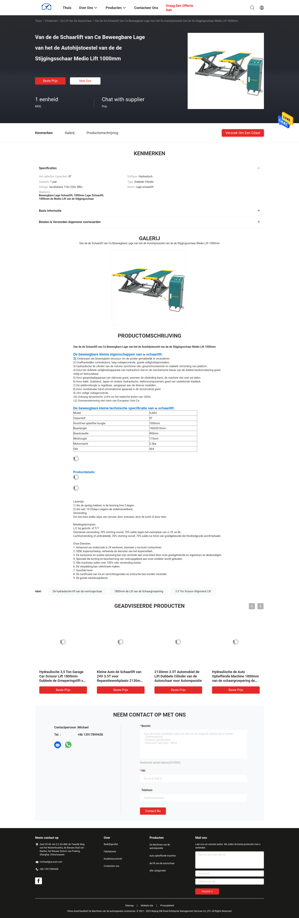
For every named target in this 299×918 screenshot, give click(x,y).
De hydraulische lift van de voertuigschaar (77, 591)
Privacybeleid (167, 905)
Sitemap (129, 905)
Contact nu (153, 811)
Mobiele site (147, 905)
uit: (143, 770)
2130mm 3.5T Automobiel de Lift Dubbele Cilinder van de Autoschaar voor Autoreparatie (178, 676)
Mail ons (85, 81)
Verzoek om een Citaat (242, 133)
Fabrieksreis (110, 851)
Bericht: (146, 725)
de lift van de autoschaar (76, 20)
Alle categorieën (158, 870)
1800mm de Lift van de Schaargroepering (138, 591)
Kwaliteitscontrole (113, 858)
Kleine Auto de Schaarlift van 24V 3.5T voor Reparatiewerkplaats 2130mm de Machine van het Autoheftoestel (120, 680)
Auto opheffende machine (163, 855)
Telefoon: (147, 790)
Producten (51, 20)
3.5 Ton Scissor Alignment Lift (193, 591)
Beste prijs (50, 81)
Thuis (38, 20)
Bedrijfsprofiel (111, 844)
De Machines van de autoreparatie (160, 846)
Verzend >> (207, 891)
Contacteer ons (111, 866)
